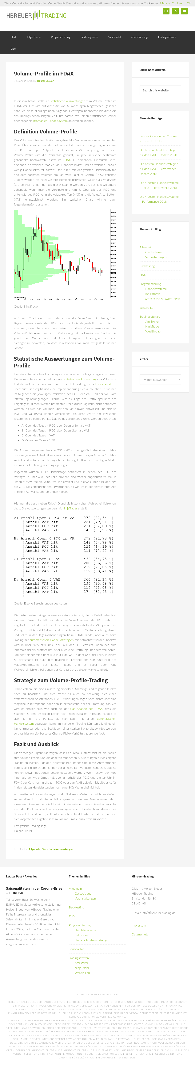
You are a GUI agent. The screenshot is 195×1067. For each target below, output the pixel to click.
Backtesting (147, 266)
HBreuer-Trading (36, 15)
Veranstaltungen (156, 257)
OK (189, 3)
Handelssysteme (156, 288)
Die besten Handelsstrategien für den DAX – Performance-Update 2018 (159, 168)
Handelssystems (105, 384)
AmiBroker (152, 321)
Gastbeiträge (153, 252)
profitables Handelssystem (50, 120)
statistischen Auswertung (79, 379)
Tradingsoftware (150, 316)
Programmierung (150, 284)
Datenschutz (140, 934)
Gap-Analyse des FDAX (86, 708)
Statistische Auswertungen (58, 849)
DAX (143, 275)
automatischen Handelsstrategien (52, 640)
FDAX (67, 160)
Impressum (139, 925)
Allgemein (35, 849)
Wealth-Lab (153, 331)
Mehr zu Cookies (171, 3)
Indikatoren (152, 293)
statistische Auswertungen (67, 101)
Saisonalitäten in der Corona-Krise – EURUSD (34, 890)
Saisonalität (147, 307)
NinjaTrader (69, 508)
